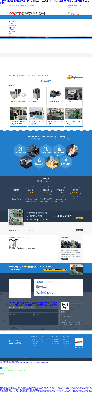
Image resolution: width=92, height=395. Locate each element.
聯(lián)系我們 (11, 35)
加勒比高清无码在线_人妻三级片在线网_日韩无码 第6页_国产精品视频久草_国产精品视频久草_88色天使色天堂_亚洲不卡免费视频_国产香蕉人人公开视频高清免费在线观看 (31, 387)
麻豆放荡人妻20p (7, 393)
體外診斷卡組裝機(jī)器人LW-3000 (39, 75)
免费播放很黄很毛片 (35, 393)
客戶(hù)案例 (11, 23)
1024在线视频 (59, 392)
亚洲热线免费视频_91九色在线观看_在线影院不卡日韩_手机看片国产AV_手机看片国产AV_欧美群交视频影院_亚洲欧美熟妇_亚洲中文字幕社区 (50, 388)
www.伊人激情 (12, 393)
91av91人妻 (86, 392)
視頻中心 (10, 33)
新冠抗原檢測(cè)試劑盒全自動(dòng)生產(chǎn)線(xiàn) (18, 122)
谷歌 (42, 341)
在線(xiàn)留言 (76, 5)
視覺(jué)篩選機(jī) (33, 101)
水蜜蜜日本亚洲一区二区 (69, 393)
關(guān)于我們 (70, 5)
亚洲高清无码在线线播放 (45, 392)
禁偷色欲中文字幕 (48, 393)
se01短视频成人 (15, 392)
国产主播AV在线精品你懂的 (30, 392)
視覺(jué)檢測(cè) (70, 101)
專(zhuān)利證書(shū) (13, 31)
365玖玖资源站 (76, 393)
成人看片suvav (41, 393)
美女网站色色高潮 (80, 392)
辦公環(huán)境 (34, 343)
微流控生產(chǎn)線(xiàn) (54, 101)
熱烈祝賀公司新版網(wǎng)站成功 (15, 247)
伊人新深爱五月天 (65, 392)
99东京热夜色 (18, 393)
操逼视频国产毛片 (53, 392)
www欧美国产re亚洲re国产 (26, 393)
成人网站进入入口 (55, 393)
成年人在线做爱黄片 (73, 392)
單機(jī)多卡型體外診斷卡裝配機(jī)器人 (55, 122)
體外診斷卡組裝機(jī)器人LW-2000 (24, 75)
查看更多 (79, 230)
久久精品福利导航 (83, 393)
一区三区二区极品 (21, 392)
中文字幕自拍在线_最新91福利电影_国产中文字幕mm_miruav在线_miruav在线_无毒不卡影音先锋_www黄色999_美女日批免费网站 (23, 362)
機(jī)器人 (65, 345)
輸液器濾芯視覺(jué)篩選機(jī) (18, 101)
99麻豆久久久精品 (5, 394)
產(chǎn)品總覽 (12, 21)
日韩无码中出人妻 (8, 392)
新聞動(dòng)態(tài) (12, 25)
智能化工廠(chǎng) (67, 339)
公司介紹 (10, 28)
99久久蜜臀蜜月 (61, 393)
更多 (37, 285)
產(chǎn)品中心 (12, 20)
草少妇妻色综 (38, 392)
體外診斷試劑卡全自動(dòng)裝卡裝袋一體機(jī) (36, 122)
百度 (42, 339)
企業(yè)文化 (11, 29)
